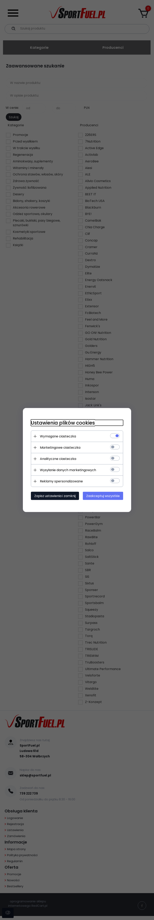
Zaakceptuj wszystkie (103, 496)
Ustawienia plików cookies (63, 423)
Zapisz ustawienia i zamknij (55, 496)
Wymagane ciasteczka (58, 436)
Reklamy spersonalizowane (61, 481)
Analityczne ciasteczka (58, 458)
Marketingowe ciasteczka (60, 447)
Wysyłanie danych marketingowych (68, 470)
